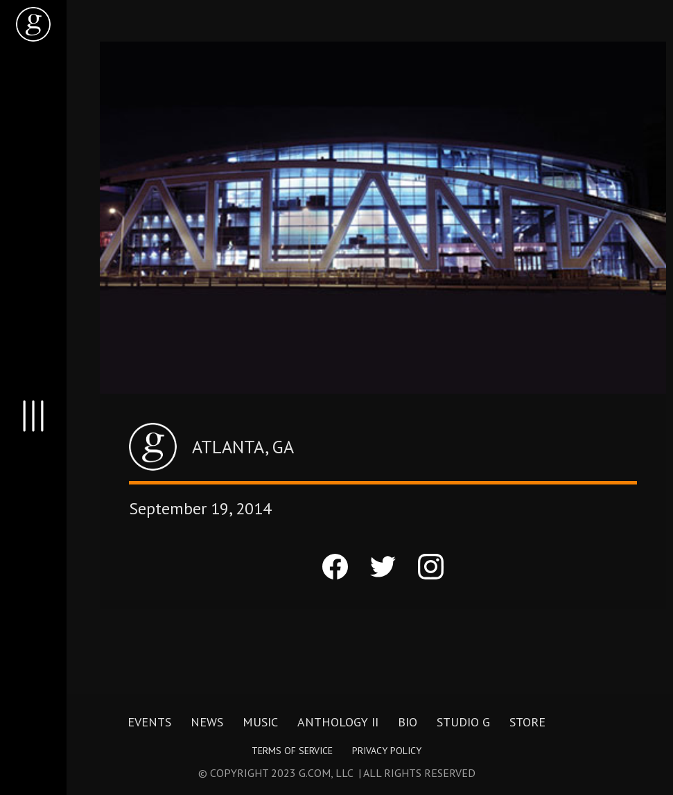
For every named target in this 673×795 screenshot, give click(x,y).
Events (149, 722)
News (207, 722)
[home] (33, 24)
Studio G (463, 722)
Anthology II (337, 722)
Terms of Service (292, 750)
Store (527, 722)
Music (260, 722)
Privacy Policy (386, 750)
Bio (407, 722)
